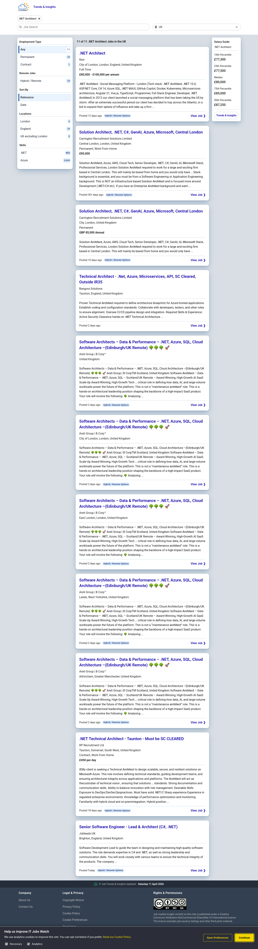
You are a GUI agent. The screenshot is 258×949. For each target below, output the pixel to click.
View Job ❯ (198, 116)
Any (45, 49)
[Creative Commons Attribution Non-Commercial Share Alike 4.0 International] (196, 902)
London (45, 121)
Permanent (45, 57)
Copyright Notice (73, 900)
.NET (45, 153)
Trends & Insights (44, 7)
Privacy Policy (71, 906)
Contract (45, 64)
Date (23, 105)
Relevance (27, 97)
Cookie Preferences (75, 920)
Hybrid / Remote (45, 81)
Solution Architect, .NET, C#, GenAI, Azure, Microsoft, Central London (141, 132)
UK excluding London (45, 136)
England (45, 129)
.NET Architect (92, 53)
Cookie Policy (71, 913)
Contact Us (26, 906)
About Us (24, 900)
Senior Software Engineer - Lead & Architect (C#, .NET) (128, 826)
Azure (45, 160)
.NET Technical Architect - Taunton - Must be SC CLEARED (131, 738)
